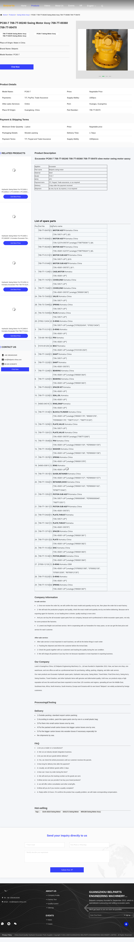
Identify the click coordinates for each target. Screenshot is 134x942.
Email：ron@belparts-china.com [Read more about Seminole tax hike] (14, 902)
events (71, 6)
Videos (47, 6)
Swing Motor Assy (23, 15)
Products (35, 6)
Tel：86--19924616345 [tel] (11, 898)
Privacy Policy (7, 935)
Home (23, 6)
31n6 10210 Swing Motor (51, 812)
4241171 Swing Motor (71, 812)
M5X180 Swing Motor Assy (91, 812)
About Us (59, 6)
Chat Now (16, 67)
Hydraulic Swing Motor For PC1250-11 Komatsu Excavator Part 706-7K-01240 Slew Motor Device (15, 284)
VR (80, 6)
